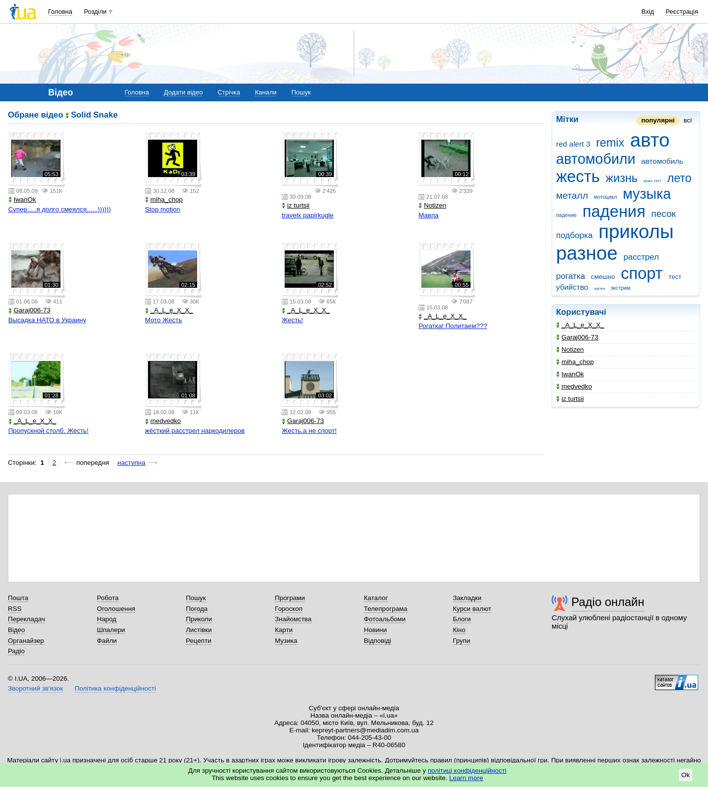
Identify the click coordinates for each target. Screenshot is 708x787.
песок (663, 214)
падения (614, 211)
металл (572, 195)
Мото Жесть (163, 320)
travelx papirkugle (307, 215)
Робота (107, 598)
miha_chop (575, 361)
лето (679, 178)
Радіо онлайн (608, 601)
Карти (284, 630)
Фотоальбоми (385, 619)
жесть (578, 176)
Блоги (462, 619)
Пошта (18, 598)
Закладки (467, 598)
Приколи (199, 619)
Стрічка (229, 92)
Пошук (301, 92)
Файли (107, 640)
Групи (461, 640)
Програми (290, 598)
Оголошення (116, 608)
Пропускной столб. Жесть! (48, 430)
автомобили (595, 159)
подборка (574, 235)
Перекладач (26, 619)
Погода (196, 608)
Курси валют (472, 608)
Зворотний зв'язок (35, 688)
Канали (265, 92)
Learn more (466, 778)
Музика (286, 640)
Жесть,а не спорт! (309, 430)
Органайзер (26, 640)
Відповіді (377, 640)
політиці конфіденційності (467, 770)
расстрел (641, 257)
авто (649, 140)
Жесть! (292, 320)
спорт (642, 273)
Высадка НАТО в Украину (47, 320)
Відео (16, 630)
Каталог (376, 598)
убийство (572, 287)
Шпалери (111, 630)
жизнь (622, 178)
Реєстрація (682, 11)
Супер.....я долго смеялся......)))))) (59, 209)
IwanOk (570, 374)
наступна (132, 462)
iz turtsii (570, 398)
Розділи (95, 11)
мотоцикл (605, 197)
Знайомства (293, 619)
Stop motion (162, 209)
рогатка (570, 276)
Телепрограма (386, 608)
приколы (636, 231)
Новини (375, 630)
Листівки (199, 630)
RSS (15, 608)
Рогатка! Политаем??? (452, 326)
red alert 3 (573, 144)
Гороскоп (288, 608)
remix (610, 142)
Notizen (570, 349)
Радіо (16, 651)
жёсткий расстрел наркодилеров (195, 430)
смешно (603, 276)
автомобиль (662, 161)
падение (566, 215)
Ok (685, 775)
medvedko (574, 386)
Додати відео (183, 92)
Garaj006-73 (577, 337)
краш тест (652, 181)
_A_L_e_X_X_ (580, 325)
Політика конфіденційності (115, 688)
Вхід (648, 11)
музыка (647, 194)
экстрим (620, 288)
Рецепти (198, 640)
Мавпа (428, 215)
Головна (60, 11)
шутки (599, 288)
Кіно (459, 630)
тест (675, 276)
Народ (107, 619)
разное (587, 253)
